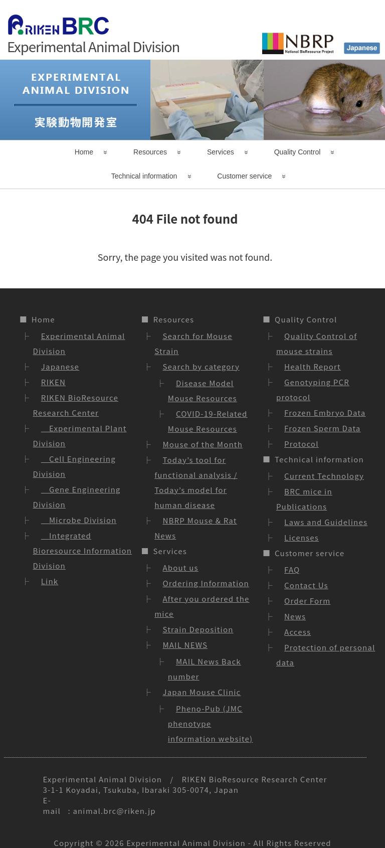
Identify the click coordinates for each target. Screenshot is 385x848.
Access (297, 631)
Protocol (301, 443)
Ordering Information (205, 583)
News (295, 616)
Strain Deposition (197, 629)
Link (50, 581)
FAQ (292, 569)
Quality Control (297, 152)
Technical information (144, 176)
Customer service (244, 176)
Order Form (307, 600)
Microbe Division (79, 520)
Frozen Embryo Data (324, 412)
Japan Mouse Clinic (201, 692)
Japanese (60, 366)
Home (84, 152)
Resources (150, 152)
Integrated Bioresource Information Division (82, 550)
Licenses (301, 537)
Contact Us (306, 585)
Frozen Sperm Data (322, 428)
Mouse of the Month (202, 444)
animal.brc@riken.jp (114, 810)
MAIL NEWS (185, 644)
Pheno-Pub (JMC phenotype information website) (210, 723)
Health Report (312, 366)
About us (180, 567)
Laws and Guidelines (325, 522)
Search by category (200, 366)
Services (220, 152)
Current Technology (324, 475)
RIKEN (53, 382)
